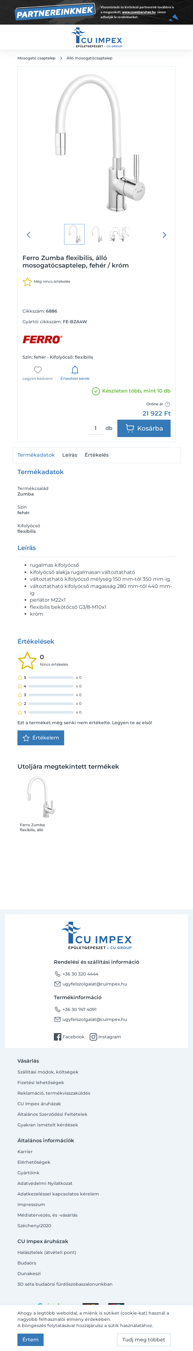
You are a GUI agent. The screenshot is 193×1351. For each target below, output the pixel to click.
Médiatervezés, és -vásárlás (47, 1215)
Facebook (69, 1037)
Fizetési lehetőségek (40, 1082)
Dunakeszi (29, 1273)
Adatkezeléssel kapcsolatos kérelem (58, 1194)
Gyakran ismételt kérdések (47, 1125)
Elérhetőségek (33, 1162)
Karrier (25, 1151)
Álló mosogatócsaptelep (89, 58)
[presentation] (164, 235)
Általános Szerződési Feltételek (52, 1114)
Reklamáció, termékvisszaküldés (53, 1093)
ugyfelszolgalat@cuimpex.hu (90, 984)
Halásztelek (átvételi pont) (46, 1252)
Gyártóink (28, 1173)
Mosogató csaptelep (36, 58)
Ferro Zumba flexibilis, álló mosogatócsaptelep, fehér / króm (39, 827)
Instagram (105, 1037)
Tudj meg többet (143, 1340)
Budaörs (26, 1263)
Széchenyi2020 (34, 1225)
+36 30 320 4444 (76, 974)
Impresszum (31, 1204)
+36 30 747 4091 (75, 1009)
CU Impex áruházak (39, 1103)
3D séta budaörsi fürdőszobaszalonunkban (65, 1284)
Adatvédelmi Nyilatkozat (45, 1183)
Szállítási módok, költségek (47, 1072)
